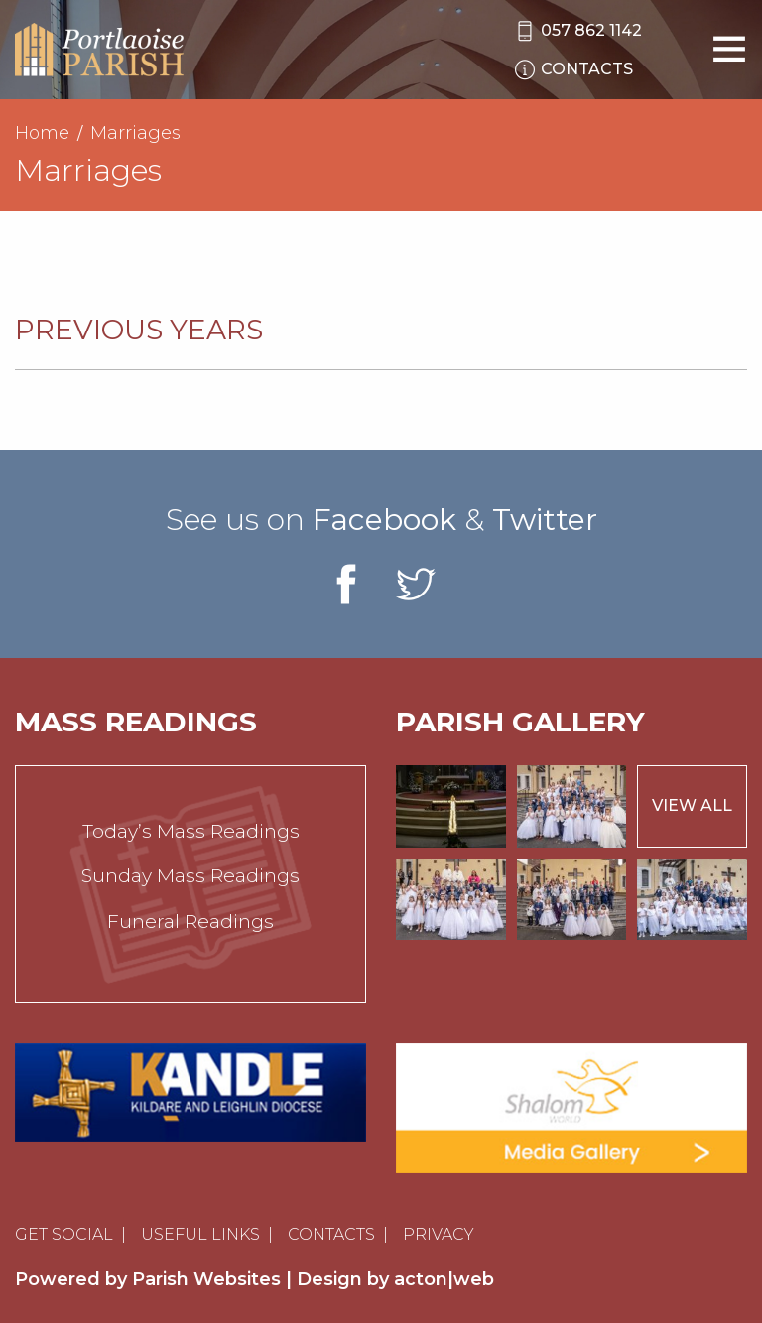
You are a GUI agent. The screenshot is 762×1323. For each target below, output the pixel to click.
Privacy (438, 1234)
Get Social (64, 1234)
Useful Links (200, 1234)
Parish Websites (206, 1279)
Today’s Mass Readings (191, 831)
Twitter (544, 519)
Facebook (384, 519)
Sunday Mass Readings (190, 875)
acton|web (444, 1279)
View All (692, 805)
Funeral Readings (190, 921)
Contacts (331, 1234)
